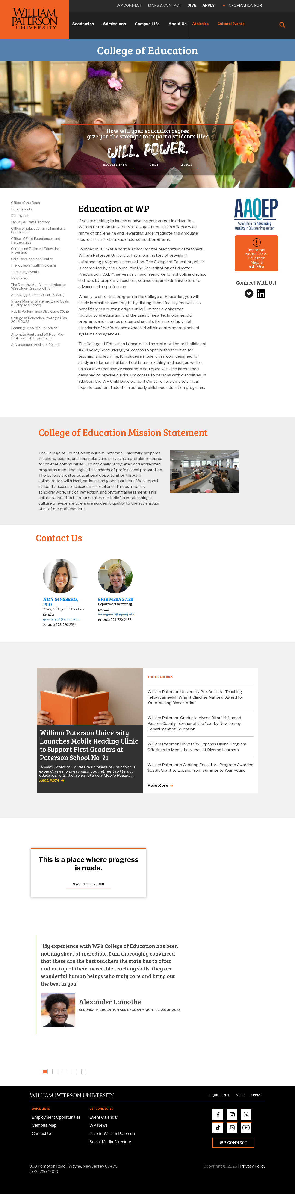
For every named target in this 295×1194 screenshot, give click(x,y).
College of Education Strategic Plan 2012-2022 (39, 319)
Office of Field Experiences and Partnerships (35, 240)
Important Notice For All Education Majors (256, 253)
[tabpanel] (108, 984)
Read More (49, 780)
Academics (83, 23)
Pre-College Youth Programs (34, 265)
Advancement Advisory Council (35, 345)
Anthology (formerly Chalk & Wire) (37, 295)
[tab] (45, 1071)
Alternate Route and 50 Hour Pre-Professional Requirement (38, 336)
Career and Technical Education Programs (35, 250)
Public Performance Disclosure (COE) (40, 311)
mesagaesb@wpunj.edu (116, 614)
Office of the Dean (25, 203)
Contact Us (42, 1133)
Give (191, 5)
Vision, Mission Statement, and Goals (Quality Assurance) (40, 303)
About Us (177, 23)
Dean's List (20, 216)
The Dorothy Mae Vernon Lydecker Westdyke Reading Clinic (38, 286)
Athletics (200, 24)
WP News (98, 1125)
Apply (208, 5)
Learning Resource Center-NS (34, 328)
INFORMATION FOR (242, 5)
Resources (19, 278)
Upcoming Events (25, 272)
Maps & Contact (164, 5)
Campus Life (147, 23)
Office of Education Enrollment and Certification (38, 230)
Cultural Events (231, 24)
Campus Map (44, 1125)
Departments (21, 209)
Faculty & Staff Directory (30, 222)
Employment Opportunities (56, 1117)
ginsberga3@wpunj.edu (61, 619)
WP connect (129, 5)
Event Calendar (103, 1117)
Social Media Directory (110, 1142)
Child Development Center (32, 259)
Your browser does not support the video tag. (147, 892)
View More (158, 785)
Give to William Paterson (112, 1133)
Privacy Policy (253, 1166)
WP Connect (233, 1142)
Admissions (114, 23)
